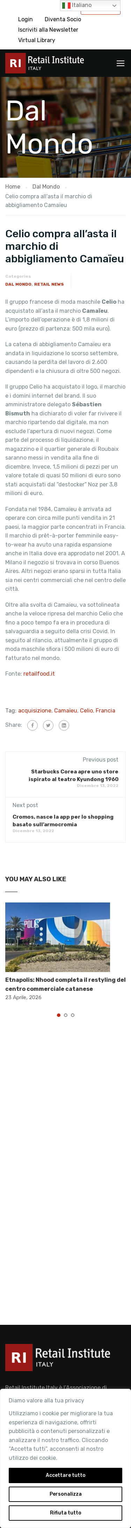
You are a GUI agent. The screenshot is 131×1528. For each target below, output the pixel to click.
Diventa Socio (63, 19)
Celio (86, 710)
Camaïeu (65, 710)
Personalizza (66, 1494)
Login (25, 19)
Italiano (77, 5)
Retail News (49, 284)
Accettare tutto (66, 1475)
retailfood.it (39, 673)
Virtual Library (36, 40)
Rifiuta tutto (65, 1513)
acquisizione (34, 710)
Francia (105, 710)
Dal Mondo (18, 284)
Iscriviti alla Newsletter (48, 29)
